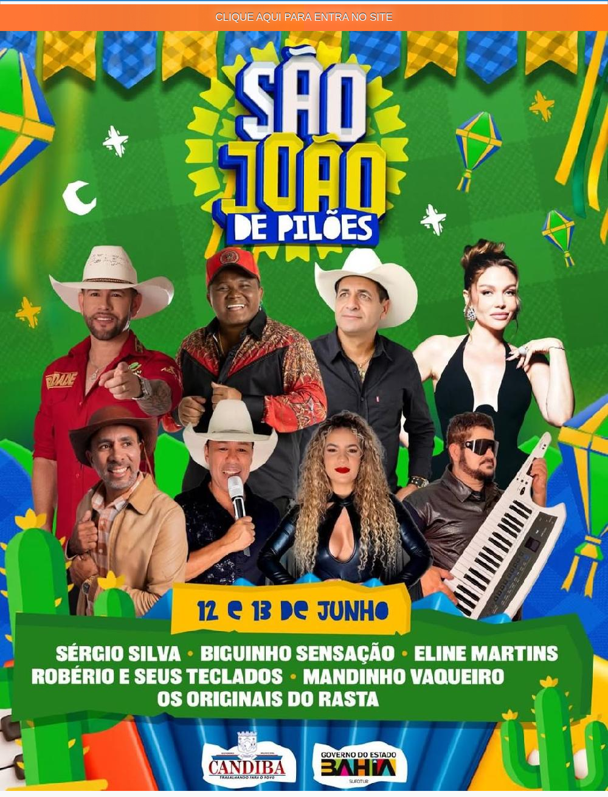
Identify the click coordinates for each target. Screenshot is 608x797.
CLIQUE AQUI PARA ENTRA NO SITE (304, 17)
